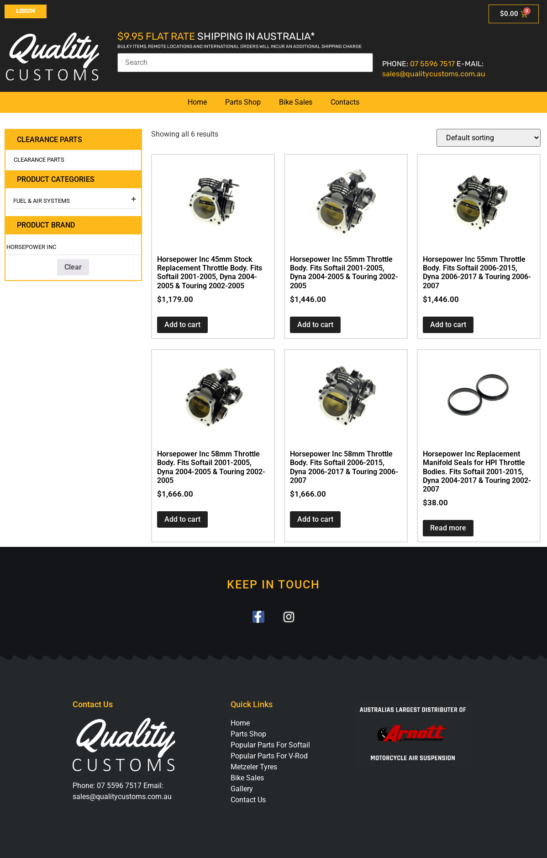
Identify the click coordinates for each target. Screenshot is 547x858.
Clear (73, 267)
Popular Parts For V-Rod (269, 756)
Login (25, 11)
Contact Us (248, 800)
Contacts (345, 102)
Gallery (242, 789)
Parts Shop (243, 102)
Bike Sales (295, 102)
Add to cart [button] (182, 324)
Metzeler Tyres (254, 767)
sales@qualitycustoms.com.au (433, 73)
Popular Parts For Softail (270, 745)
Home (197, 102)
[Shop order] (489, 138)
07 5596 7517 (432, 63)
